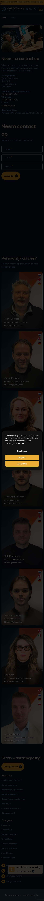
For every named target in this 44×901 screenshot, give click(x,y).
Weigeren (22, 457)
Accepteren (22, 464)
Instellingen (22, 451)
